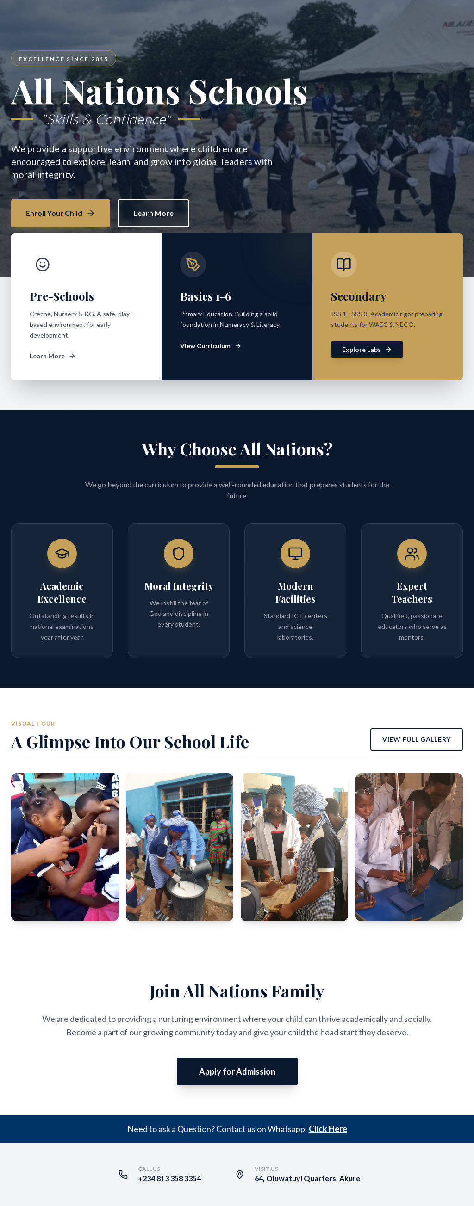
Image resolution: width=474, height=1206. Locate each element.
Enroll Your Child (60, 213)
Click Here (328, 1129)
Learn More (153, 213)
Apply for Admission (237, 1071)
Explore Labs (367, 349)
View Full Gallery (416, 739)
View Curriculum (211, 346)
